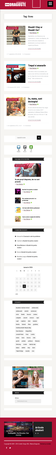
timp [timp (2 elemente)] (29, 347)
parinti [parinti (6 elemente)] (17, 341)
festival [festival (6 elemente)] (24, 324)
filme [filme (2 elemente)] (29, 324)
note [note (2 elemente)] (34, 337)
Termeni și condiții (45, 444)
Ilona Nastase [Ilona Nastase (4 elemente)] (19, 331)
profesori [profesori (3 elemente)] (30, 341)
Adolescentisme (12, 28)
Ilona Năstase (33, 33)
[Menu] (50, 4)
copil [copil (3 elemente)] (17, 321)
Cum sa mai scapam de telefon (31, 217)
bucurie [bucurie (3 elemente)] (29, 314)
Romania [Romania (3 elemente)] (37, 341)
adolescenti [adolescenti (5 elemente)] (19, 311)
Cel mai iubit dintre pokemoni (31, 208)
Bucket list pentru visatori (30, 189)
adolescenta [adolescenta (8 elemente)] (35, 308)
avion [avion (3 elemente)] (17, 314)
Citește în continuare (34, 48)
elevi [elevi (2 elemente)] (29, 321)
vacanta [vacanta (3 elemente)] (27, 351)
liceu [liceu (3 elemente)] (27, 334)
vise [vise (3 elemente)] (33, 351)
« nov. (16, 294)
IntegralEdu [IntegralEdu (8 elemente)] (29, 331)
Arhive (17, 398)
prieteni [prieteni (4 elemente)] (24, 341)
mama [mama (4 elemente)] (17, 337)
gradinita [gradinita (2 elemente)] (35, 324)
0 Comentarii (27, 54)
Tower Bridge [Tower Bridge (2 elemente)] (19, 351)
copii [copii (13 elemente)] (37, 318)
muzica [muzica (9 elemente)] (28, 337)
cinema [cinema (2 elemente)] (35, 314)
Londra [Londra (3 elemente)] (32, 334)
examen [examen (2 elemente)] (35, 321)
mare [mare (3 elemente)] (23, 337)
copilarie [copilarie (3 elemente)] (23, 321)
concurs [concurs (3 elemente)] (32, 318)
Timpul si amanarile (37, 65)
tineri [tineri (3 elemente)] (33, 347)
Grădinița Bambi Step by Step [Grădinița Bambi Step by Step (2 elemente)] (23, 327)
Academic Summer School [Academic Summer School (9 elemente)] (22, 308)
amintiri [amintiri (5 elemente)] (26, 311)
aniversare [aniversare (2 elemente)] (33, 311)
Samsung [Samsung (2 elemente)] (18, 344)
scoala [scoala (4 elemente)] (25, 344)
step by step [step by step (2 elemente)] (32, 344)
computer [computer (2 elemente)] (18, 318)
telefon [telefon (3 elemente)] (23, 347)
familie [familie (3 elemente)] (17, 324)
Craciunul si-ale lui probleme (32, 236)
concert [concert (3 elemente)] (25, 318)
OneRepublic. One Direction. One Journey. (18, 434)
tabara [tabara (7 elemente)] (17, 347)
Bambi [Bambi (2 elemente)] (22, 314)
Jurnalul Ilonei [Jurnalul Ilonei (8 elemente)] (19, 334)
